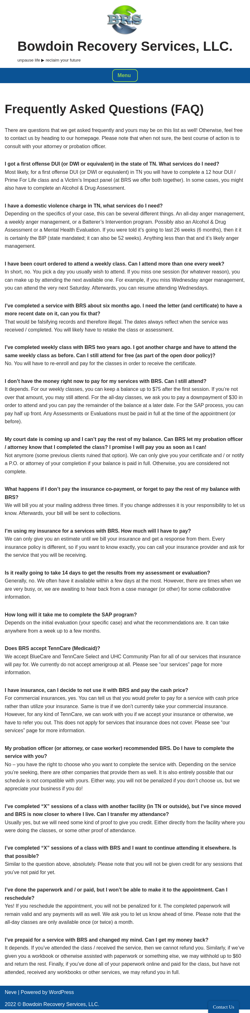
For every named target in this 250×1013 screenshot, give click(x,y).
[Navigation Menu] (125, 75)
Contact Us (223, 1007)
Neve (10, 995)
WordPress (61, 995)
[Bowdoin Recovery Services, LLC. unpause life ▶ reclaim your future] (125, 33)
